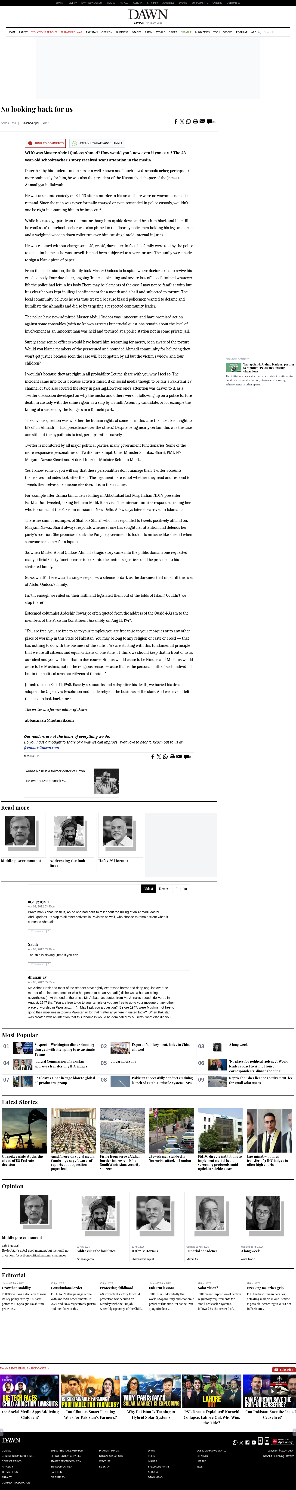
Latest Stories (20, 1101)
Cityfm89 (202, 1456)
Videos (227, 32)
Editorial (14, 1275)
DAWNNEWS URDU (91, 2)
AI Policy (7, 1466)
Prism (149, 32)
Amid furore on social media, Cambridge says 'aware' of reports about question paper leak (73, 1162)
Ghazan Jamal (86, 1259)
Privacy (7, 1477)
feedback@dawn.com (41, 747)
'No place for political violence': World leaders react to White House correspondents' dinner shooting (258, 1066)
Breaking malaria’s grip (265, 1288)
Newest (164, 889)
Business (122, 32)
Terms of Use (10, 1472)
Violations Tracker (44, 32)
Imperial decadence (202, 1251)
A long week (238, 1044)
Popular (242, 32)
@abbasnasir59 (53, 781)
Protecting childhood (116, 1288)
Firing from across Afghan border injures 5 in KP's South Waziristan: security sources (120, 1162)
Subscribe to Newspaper (67, 1450)
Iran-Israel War (71, 32)
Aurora (137, 2)
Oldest (148, 889)
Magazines (202, 32)
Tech (216, 32)
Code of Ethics (12, 1461)
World (160, 32)
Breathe (186, 32)
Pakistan (92, 32)
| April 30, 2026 (148, 23)
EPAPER (60, 2)
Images (110, 2)
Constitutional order (67, 1288)
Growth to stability (16, 1288)
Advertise (168, 2)
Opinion (106, 32)
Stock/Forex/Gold (111, 1456)
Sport (173, 32)
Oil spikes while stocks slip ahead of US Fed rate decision (22, 1160)
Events (183, 2)
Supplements (200, 2)
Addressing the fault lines (67, 863)
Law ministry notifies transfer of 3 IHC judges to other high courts (267, 1160)
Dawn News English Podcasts (24, 1368)
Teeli (200, 1466)
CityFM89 (152, 2)
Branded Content (237, 359)
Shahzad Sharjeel (143, 1259)
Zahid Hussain (11, 1246)
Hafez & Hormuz (113, 860)
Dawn (151, 1450)
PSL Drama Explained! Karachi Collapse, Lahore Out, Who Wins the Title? (212, 1417)
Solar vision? (208, 1288)
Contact (7, 1450)
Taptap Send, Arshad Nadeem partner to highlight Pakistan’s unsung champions (268, 367)
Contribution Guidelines (18, 1456)
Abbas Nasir (8, 123)
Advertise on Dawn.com (66, 1461)
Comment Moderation (16, 1482)
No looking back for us (37, 109)
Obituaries (233, 2)
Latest (23, 32)
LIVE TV (73, 2)
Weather (105, 1461)
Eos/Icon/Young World (211, 1450)
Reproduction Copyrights (68, 1456)
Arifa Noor (248, 1259)
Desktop (104, 1466)
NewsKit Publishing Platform (278, 1456)
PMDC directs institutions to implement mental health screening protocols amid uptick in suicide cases (220, 1162)
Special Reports (159, 1466)
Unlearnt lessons (123, 1061)
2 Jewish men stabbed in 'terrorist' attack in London (170, 1158)
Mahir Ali (192, 1259)
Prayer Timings (109, 1450)
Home (11, 32)
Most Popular (20, 1034)
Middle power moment (21, 860)
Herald (124, 2)
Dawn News (155, 1477)
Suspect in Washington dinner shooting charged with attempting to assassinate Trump (64, 1049)
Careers (217, 2)
